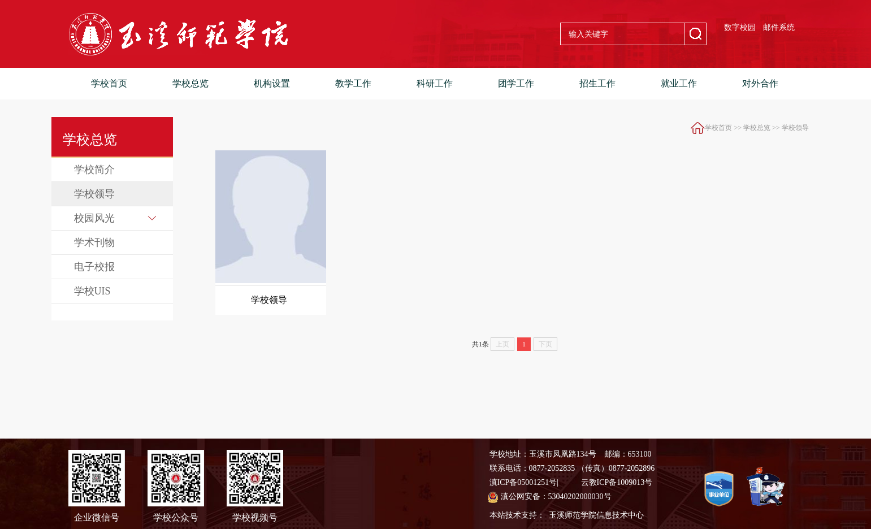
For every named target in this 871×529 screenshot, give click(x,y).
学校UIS (92, 291)
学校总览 (190, 83)
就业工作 (679, 83)
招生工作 (597, 83)
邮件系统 (779, 27)
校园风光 (115, 218)
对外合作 (760, 83)
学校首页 (109, 83)
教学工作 (353, 83)
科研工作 (435, 83)
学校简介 (94, 169)
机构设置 (272, 83)
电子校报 (94, 266)
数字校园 (740, 27)
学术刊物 (94, 242)
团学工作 (516, 83)
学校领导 (94, 194)
